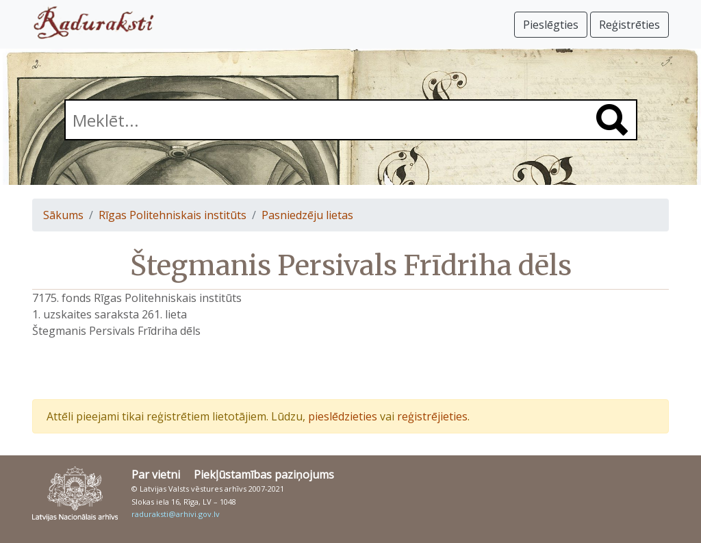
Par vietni (155, 474)
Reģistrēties (629, 24)
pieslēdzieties (342, 416)
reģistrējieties (432, 416)
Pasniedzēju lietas (307, 215)
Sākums (63, 215)
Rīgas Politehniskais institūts (172, 215)
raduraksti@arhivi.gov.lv (175, 514)
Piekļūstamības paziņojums (264, 474)
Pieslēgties (550, 24)
